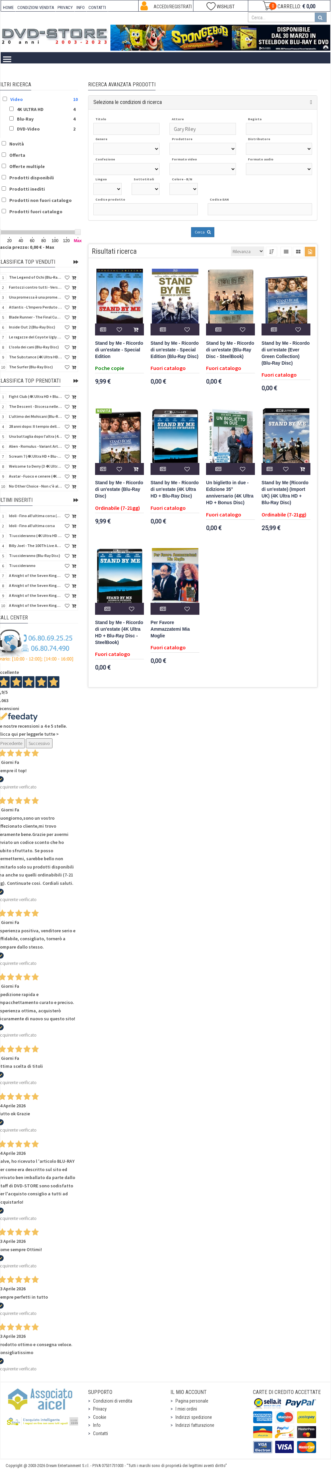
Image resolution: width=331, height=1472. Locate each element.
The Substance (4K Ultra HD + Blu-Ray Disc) (35, 356)
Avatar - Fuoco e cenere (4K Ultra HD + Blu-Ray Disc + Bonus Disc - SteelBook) (35, 476)
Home (16, 73)
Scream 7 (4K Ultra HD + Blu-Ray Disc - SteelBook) (35, 456)
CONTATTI (97, 7)
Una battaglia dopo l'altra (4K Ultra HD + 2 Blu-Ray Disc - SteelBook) (35, 436)
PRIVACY (65, 7)
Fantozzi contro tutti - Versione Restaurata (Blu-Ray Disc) (35, 287)
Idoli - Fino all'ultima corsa (32, 525)
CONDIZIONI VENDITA (35, 7)
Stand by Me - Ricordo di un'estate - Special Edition (119, 350)
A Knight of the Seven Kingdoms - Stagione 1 (35, 575)
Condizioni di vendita (112, 1401)
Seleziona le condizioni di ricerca (127, 102)
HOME (8, 7)
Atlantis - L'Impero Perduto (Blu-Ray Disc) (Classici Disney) (35, 307)
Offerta (17, 155)
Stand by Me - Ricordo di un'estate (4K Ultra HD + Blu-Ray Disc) (175, 489)
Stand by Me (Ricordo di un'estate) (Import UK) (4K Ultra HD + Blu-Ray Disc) (285, 492)
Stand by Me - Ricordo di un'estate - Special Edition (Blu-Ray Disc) (175, 350)
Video (38, 73)
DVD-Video (130, 73)
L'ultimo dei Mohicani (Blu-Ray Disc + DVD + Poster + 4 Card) (35, 416)
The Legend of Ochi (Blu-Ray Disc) (35, 277)
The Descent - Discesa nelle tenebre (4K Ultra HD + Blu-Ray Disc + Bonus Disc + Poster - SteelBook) (35, 406)
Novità (16, 144)
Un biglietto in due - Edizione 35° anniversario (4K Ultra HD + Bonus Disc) (230, 492)
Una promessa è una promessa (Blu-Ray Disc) (35, 297)
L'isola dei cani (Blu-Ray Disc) (34, 346)
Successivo (39, 743)
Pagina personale (191, 1401)
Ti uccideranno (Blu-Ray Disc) (34, 555)
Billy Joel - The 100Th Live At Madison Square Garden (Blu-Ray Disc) (35, 545)
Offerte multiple (27, 166)
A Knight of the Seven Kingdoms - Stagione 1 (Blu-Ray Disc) (35, 585)
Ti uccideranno (22, 565)
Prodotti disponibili (31, 178)
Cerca (203, 232)
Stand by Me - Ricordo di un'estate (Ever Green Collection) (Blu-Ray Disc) (286, 353)
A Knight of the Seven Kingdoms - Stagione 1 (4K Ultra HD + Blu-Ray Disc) (35, 595)
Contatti (100, 1433)
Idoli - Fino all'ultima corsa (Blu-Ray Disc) (35, 515)
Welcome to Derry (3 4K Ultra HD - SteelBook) (35, 466)
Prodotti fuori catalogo (35, 212)
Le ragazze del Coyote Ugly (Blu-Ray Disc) (35, 336)
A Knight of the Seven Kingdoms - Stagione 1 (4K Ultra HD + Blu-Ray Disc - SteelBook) (35, 605)
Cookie (99, 1417)
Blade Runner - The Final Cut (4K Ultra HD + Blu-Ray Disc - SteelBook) (35, 317)
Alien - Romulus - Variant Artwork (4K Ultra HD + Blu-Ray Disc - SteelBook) (35, 446)
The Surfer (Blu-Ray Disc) (31, 366)
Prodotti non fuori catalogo (40, 200)
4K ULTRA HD (67, 73)
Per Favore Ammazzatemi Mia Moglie (170, 629)
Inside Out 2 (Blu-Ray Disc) (32, 326)
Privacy (100, 1409)
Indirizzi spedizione (193, 1417)
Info (97, 1425)
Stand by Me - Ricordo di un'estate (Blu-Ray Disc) (119, 489)
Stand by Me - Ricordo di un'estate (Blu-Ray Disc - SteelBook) (230, 350)
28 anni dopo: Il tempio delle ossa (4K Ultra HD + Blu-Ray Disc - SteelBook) (35, 426)
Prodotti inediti (27, 189)
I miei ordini (186, 1409)
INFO (80, 7)
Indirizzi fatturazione (194, 1425)
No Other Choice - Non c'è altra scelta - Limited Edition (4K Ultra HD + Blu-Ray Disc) (35, 486)
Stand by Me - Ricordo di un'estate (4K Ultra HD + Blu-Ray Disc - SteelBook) (119, 632)
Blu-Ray (99, 73)
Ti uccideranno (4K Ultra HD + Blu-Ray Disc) (35, 535)
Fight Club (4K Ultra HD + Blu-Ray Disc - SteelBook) (35, 396)
